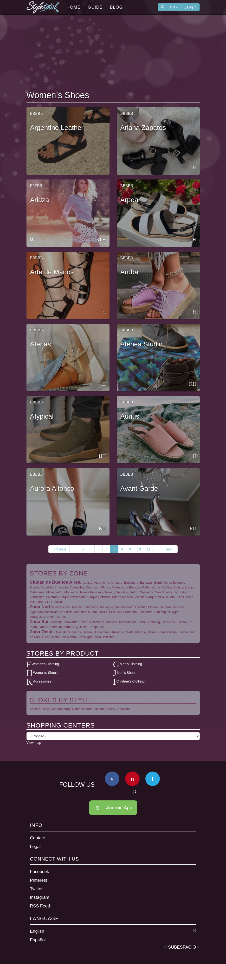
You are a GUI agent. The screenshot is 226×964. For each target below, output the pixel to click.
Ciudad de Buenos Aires (55, 582)
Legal (35, 846)
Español (38, 940)
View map (33, 743)
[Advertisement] (114, 53)
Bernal (142, 622)
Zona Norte (41, 606)
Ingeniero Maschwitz (44, 612)
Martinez (80, 612)
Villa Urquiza (53, 602)
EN (174, 7)
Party (111, 709)
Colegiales (77, 587)
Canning (154, 622)
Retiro (134, 592)
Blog (116, 7)
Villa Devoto (166, 597)
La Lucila (66, 612)
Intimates (100, 709)
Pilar (112, 612)
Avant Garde (139, 488)
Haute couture (82, 709)
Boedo (34, 587)
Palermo (52, 597)
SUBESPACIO (182, 947)
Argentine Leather (57, 127)
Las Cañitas (164, 587)
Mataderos (37, 592)
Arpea (129, 200)
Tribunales (37, 597)
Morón (152, 632)
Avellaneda (96, 622)
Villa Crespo (184, 597)
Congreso (92, 587)
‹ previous (59, 549)
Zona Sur (39, 621)
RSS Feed (40, 906)
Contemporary (60, 709)
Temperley (96, 627)
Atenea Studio (141, 344)
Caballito (46, 587)
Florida (153, 607)
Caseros (75, 632)
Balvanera (131, 582)
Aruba (129, 272)
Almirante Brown (75, 622)
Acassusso (63, 607)
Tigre (175, 612)
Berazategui (127, 622)
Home (74, 7)
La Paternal (146, 587)
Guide (95, 7)
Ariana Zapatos (143, 127)
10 (139, 549)
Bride (45, 709)
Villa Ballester (104, 637)
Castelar (62, 632)
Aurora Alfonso (52, 488)
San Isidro (145, 612)
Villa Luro (36, 602)
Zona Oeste (42, 631)
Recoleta (122, 592)
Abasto (87, 582)
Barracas (146, 582)
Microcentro (54, 592)
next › (170, 549)
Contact (37, 838)
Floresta (117, 587)
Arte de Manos (52, 272)
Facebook (39, 871)
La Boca (130, 587)
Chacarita (61, 587)
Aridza (39, 200)
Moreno (140, 632)
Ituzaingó (117, 632)
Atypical (42, 416)
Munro (92, 612)
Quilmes (82, 627)
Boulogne (106, 607)
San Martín (68, 637)
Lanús (43, 627)
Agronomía (101, 582)
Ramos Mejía (167, 632)
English (113, 931)
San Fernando (127, 612)
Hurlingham (102, 632)
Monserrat (71, 592)
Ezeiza (181, 622)
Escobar (141, 607)
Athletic (35, 709)
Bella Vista (91, 607)
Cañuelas (168, 622)
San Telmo (181, 592)
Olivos (103, 612)
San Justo (52, 637)
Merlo (130, 632)
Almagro (116, 582)
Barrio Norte (162, 582)
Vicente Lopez (56, 617)
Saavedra (147, 592)
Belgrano (179, 582)
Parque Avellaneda (72, 597)
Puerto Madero (122, 597)
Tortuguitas (37, 617)
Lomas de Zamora (61, 627)
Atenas (40, 344)
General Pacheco (172, 607)
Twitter (36, 889)
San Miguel (162, 612)
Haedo (87, 632)
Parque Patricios (98, 597)
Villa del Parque (145, 597)
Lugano (190, 587)
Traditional (124, 709)
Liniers (178, 587)
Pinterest (38, 880)
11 (149, 549)
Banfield (111, 622)
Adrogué (57, 622)
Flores (105, 587)
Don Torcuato (124, 607)
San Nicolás (163, 592)
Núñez (109, 592)
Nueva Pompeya (91, 592)
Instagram (39, 897)
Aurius (129, 416)
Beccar (77, 607)
